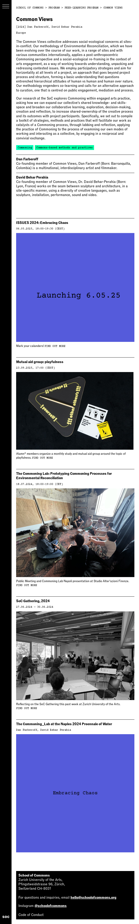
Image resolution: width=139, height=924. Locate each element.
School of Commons (30, 7)
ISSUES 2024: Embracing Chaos (42, 223)
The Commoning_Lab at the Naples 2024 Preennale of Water (64, 724)
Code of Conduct (31, 915)
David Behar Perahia (67, 27)
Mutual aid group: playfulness (39, 362)
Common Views (113, 7)
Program (54, 7)
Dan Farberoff (37, 27)
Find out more (54, 346)
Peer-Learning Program (81, 7)
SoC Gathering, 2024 (33, 601)
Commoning (25, 147)
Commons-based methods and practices (64, 147)
